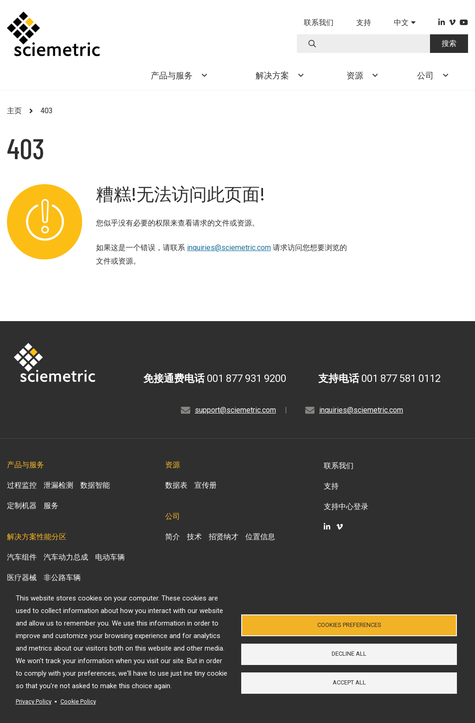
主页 (14, 110)
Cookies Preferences (349, 623)
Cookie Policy (78, 701)
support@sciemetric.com (235, 410)
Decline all (349, 653)
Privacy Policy (33, 701)
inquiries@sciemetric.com (229, 247)
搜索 (449, 43)
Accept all (349, 683)
